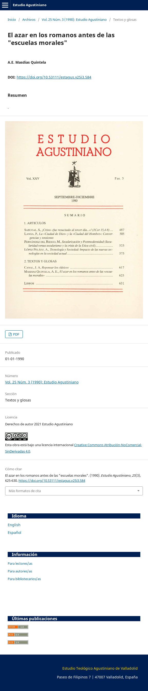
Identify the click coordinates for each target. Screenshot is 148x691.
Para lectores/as (20, 563)
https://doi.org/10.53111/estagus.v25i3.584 (54, 77)
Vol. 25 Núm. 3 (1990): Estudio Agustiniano (74, 19)
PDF (15, 334)
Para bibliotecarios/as (24, 579)
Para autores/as (20, 571)
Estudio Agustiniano (29, 5)
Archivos (28, 19)
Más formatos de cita (25, 490)
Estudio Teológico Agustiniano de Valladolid (100, 668)
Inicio (12, 19)
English (14, 524)
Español (14, 532)
